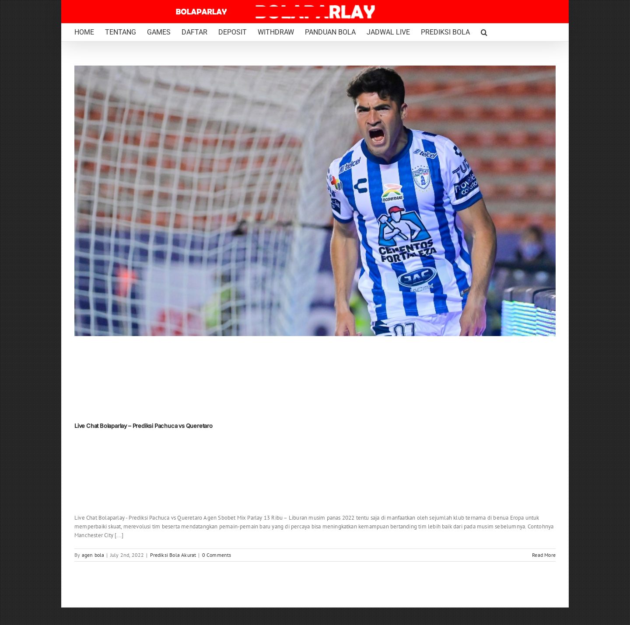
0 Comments (216, 555)
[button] (484, 32)
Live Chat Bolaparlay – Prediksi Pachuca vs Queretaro (143, 425)
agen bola (93, 555)
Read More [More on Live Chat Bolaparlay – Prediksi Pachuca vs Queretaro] (544, 555)
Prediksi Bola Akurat (173, 555)
